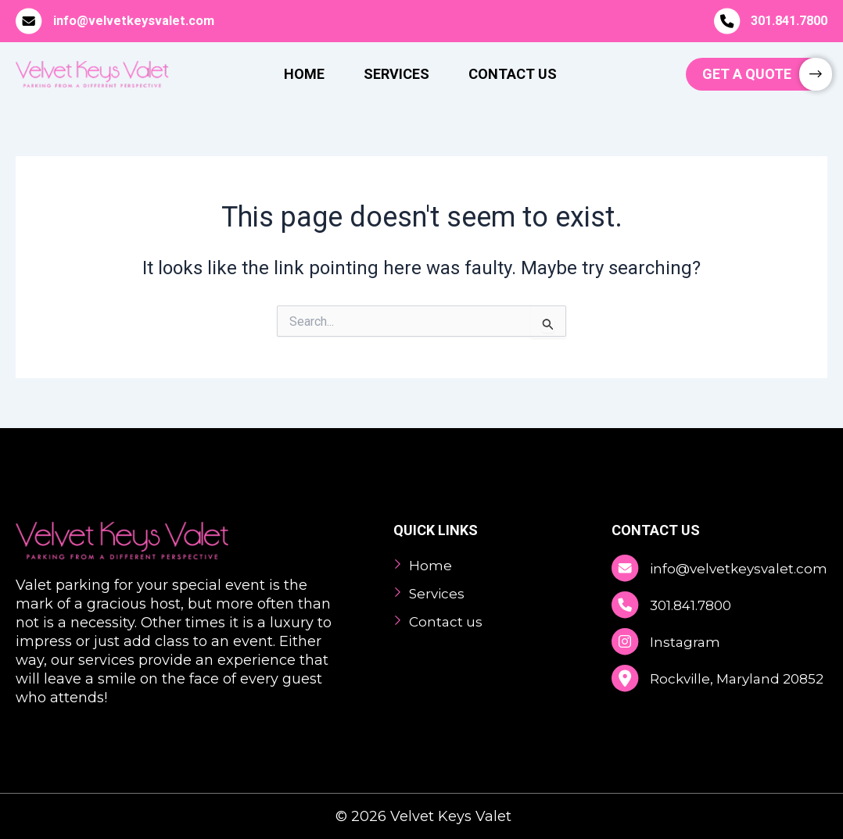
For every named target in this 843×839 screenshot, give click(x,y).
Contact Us (512, 74)
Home (304, 74)
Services (396, 74)
